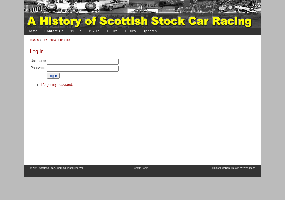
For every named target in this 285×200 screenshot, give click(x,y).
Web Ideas (249, 168)
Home (33, 31)
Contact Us (53, 31)
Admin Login (141, 168)
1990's (130, 31)
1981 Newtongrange (56, 39)
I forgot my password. (57, 85)
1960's (76, 31)
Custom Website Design (225, 168)
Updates (149, 31)
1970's (94, 31)
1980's (34, 39)
